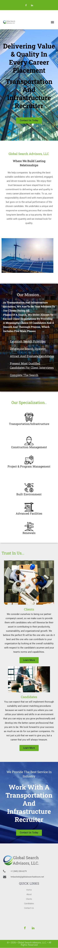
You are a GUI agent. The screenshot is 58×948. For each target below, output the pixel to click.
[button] (52, 22)
